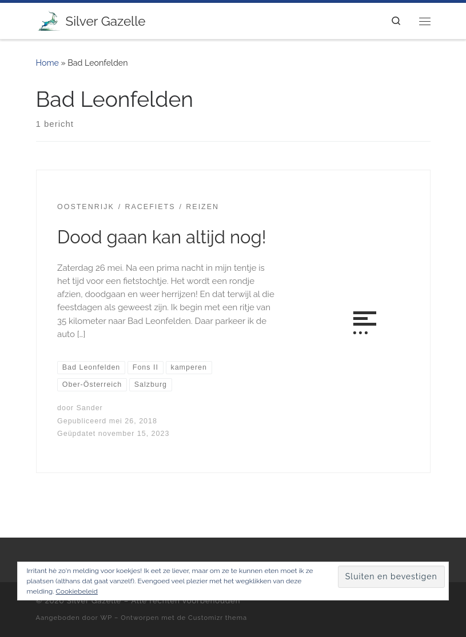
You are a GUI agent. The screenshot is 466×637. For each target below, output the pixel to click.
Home (47, 62)
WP (107, 618)
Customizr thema (217, 618)
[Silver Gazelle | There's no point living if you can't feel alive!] (49, 19)
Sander (89, 408)
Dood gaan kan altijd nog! (161, 237)
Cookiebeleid (77, 591)
